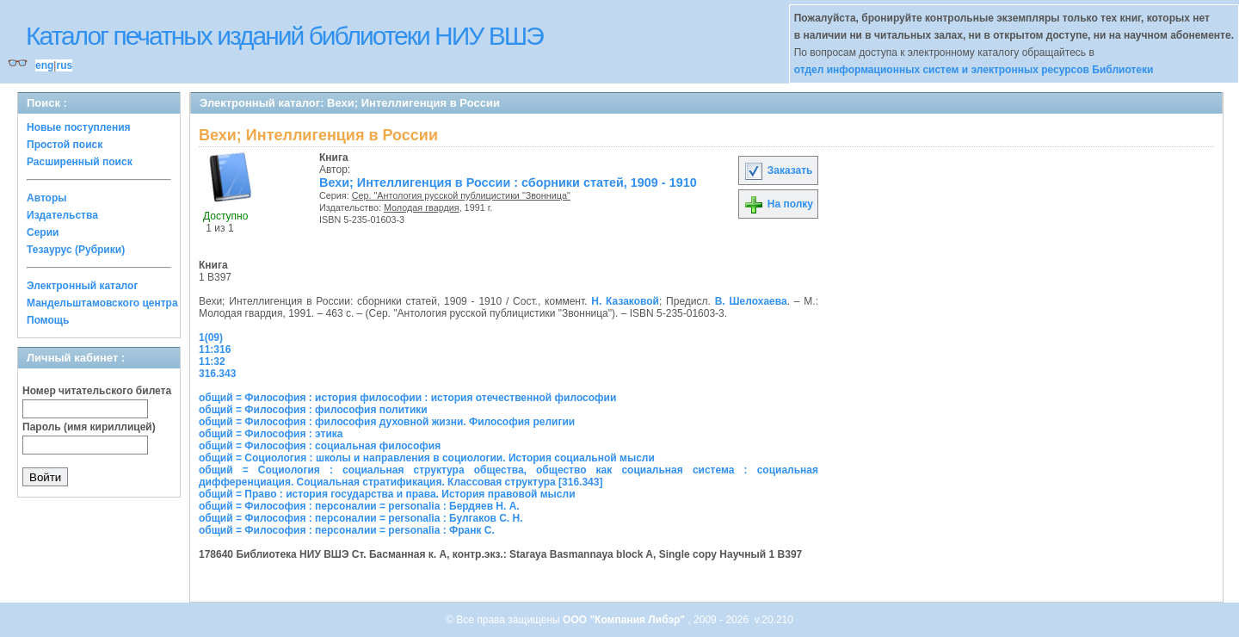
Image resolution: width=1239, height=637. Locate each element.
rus (64, 65)
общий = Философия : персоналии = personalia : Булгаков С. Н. (361, 518)
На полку (778, 204)
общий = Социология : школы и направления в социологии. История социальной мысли (427, 458)
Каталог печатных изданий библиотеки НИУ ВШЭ (284, 36)
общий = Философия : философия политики (313, 410)
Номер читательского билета (96, 391)
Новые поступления (79, 127)
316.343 (217, 374)
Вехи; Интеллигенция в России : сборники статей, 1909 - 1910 (508, 182)
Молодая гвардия (421, 207)
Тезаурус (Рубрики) (76, 250)
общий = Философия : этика (271, 434)
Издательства (62, 215)
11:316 (215, 349)
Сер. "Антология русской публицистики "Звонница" (461, 195)
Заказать (777, 170)
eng (44, 65)
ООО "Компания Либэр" (625, 620)
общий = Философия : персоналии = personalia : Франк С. (347, 530)
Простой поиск (64, 145)
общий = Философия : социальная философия (320, 446)
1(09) (211, 337)
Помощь (48, 320)
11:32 (212, 362)
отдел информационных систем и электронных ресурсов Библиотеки (974, 70)
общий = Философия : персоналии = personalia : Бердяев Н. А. (359, 506)
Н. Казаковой (625, 301)
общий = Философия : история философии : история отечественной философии (407, 398)
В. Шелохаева (751, 301)
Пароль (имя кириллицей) (89, 427)
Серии (43, 232)
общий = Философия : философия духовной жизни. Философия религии (387, 422)
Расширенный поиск (80, 162)
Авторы (47, 198)
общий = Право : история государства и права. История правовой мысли (387, 494)
